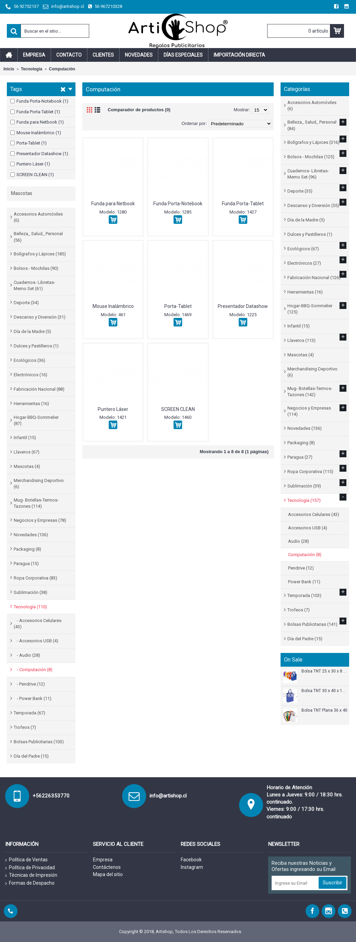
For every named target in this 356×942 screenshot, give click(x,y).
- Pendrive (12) (29, 684)
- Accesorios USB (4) (36, 640)
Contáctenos (107, 867)
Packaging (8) (27, 549)
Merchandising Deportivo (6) (39, 483)
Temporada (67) (29, 712)
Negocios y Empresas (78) (40, 520)
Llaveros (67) (26, 452)
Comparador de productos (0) (139, 109)
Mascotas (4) (27, 466)
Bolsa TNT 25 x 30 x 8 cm (324, 671)
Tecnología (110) (30, 606)
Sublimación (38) (30, 592)
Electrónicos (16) (30, 374)
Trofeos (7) (25, 727)
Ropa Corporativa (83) (35, 578)
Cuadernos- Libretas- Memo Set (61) (34, 285)
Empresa (102, 859)
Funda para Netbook (113, 203)
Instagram (192, 867)
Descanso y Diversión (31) (40, 317)
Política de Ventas (26, 860)
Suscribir (332, 883)
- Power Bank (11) (32, 698)
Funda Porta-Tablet (243, 203)
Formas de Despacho (30, 883)
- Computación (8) (33, 669)
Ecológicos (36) (29, 360)
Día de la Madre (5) (32, 331)
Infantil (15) (25, 437)
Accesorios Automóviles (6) (38, 217)
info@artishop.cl (168, 796)
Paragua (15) (26, 563)
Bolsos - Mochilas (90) (36, 268)
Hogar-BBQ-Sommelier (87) (36, 420)
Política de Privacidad (30, 868)
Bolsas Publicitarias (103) (39, 741)
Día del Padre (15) (31, 756)
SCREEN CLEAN (178, 409)
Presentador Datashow (243, 306)
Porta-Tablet (178, 306)
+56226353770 (51, 796)
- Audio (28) (27, 655)
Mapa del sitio (108, 874)
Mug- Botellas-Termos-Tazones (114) (36, 503)
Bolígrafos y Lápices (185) (40, 253)
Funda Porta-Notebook (177, 203)
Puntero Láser (113, 409)
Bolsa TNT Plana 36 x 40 (324, 710)
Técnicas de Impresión (31, 875)
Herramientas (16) (31, 403)
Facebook (191, 859)
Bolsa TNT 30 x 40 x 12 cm (324, 691)
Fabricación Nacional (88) (39, 389)
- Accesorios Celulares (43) (37, 623)
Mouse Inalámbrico (113, 306)
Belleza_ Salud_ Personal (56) (38, 236)
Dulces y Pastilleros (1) (36, 345)
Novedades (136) (31, 534)
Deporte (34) (26, 302)
